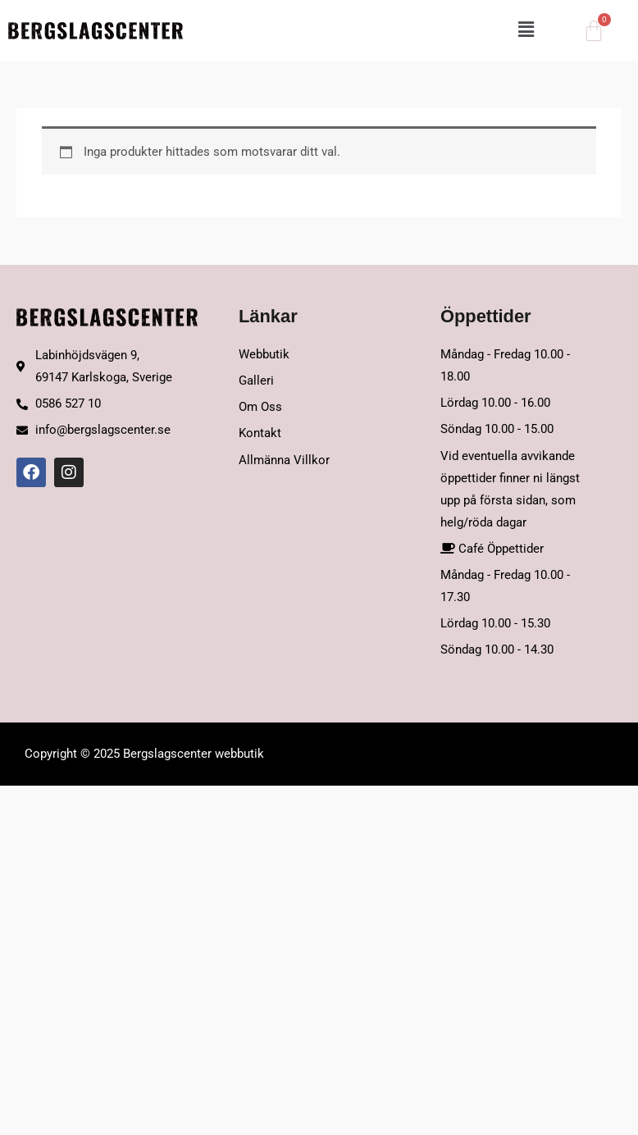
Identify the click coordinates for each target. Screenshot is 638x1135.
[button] (366, 31)
